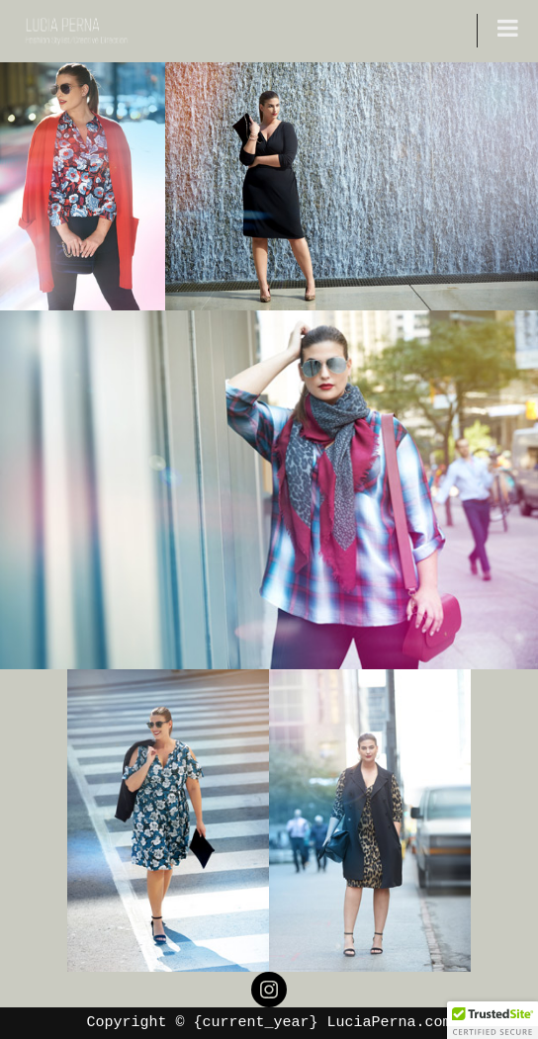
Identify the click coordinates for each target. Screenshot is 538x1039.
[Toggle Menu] (508, 27)
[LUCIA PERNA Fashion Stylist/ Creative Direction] (74, 31)
